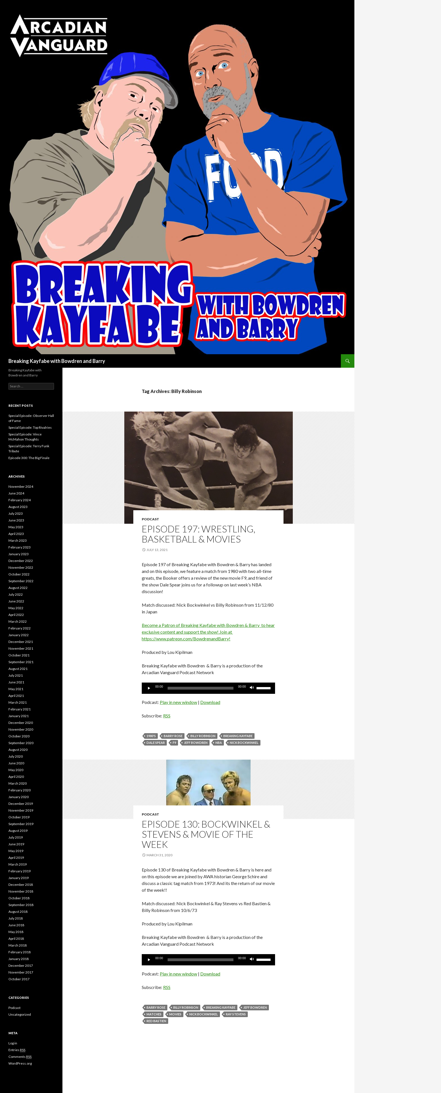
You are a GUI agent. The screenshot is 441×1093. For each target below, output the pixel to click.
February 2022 (19, 628)
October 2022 (19, 574)
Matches (154, 1014)
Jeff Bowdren (196, 742)
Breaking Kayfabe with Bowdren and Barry (56, 361)
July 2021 (15, 675)
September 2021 (20, 662)
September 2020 (20, 743)
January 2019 (18, 878)
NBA (218, 742)
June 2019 (16, 844)
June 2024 (16, 493)
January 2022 (18, 635)
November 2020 (20, 729)
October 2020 (19, 736)
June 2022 (16, 601)
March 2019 (17, 864)
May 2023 (15, 527)
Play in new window (178, 702)
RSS (166, 715)
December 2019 (20, 803)
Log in (12, 1043)
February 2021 (19, 709)
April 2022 (16, 615)
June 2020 (16, 763)
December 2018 (20, 884)
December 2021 (20, 642)
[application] (208, 688)
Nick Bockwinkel (244, 742)
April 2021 (16, 696)
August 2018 (18, 911)
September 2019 (20, 824)
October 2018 (19, 898)
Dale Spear (156, 742)
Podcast (150, 519)
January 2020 (18, 797)
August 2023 (18, 507)
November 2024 (20, 486)
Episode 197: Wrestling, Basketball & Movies (198, 534)
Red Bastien (156, 1021)
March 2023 (17, 540)
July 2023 (15, 513)
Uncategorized (19, 1014)
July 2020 (15, 756)
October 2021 (19, 655)
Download (210, 702)
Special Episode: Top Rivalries (30, 427)
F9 (174, 742)
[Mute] (252, 688)
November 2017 (20, 972)
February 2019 (19, 871)
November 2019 (20, 810)
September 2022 (20, 581)
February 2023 (19, 547)
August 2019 (18, 830)
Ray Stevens (236, 1014)
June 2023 (16, 520)
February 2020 (19, 790)
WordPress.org (20, 1063)
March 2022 (17, 621)
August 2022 (18, 588)
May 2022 (15, 608)
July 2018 (15, 918)
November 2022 (20, 567)
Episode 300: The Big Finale (29, 458)
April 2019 (16, 857)
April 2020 (16, 776)
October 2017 (19, 979)
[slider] (201, 688)
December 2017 (20, 965)
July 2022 (15, 594)
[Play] (149, 688)
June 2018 (16, 925)
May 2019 (15, 851)
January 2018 (18, 959)
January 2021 (18, 716)
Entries (16, 1050)
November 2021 (20, 648)
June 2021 (16, 682)
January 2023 (18, 554)
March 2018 (17, 945)
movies (175, 1014)
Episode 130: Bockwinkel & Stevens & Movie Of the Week (206, 834)
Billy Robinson (202, 736)
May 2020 (15, 770)
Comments (20, 1056)
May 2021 (15, 689)
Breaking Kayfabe (238, 736)
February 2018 (19, 952)
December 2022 (20, 561)
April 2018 (16, 938)
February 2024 (19, 500)
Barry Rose (173, 736)
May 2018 (15, 932)
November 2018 (20, 891)
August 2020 (18, 750)
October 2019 (19, 817)
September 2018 (20, 905)
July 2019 (15, 837)
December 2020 (20, 723)
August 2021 (18, 669)
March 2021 (17, 702)
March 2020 (17, 783)
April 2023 (16, 534)
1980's (151, 736)
